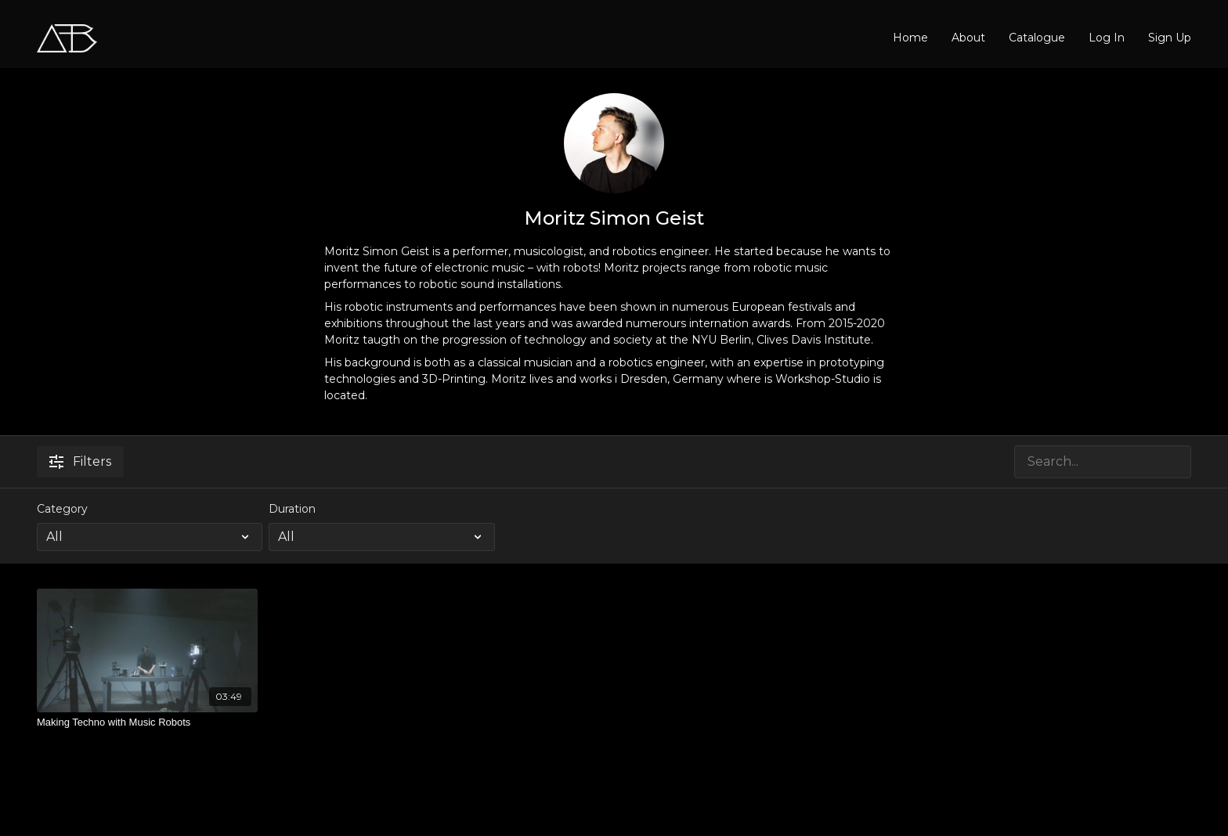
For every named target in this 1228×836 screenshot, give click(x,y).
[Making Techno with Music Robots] (147, 722)
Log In (1107, 38)
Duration (292, 509)
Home (910, 38)
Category (62, 509)
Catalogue (1037, 38)
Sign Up (1169, 38)
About (968, 38)
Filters (80, 461)
